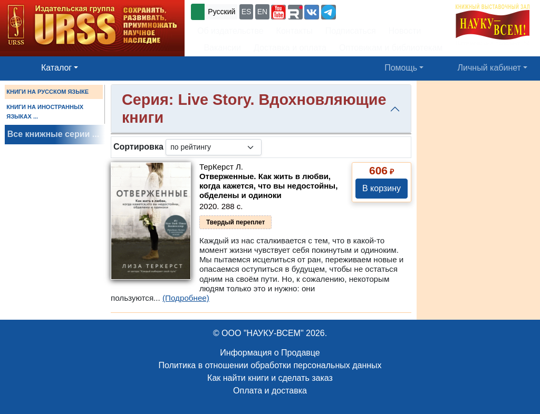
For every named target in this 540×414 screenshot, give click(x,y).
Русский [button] (221, 11)
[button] (278, 12)
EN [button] (262, 11)
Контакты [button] (294, 30)
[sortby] (214, 147)
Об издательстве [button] (230, 30)
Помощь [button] (400, 67)
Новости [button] (405, 30)
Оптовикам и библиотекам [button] (390, 47)
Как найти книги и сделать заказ (270, 377)
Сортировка (138, 146)
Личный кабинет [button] (489, 67)
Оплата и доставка (270, 390)
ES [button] (247, 11)
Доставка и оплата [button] (290, 47)
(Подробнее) (185, 297)
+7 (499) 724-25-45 (377, 10)
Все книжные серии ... (53, 134)
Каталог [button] (56, 67)
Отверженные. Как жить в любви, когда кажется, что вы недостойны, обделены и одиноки (268, 186)
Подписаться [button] (350, 30)
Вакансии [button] (219, 47)
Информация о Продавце (270, 352)
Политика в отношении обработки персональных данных (269, 365)
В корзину (381, 188)
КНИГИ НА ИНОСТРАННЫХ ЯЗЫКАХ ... (44, 112)
